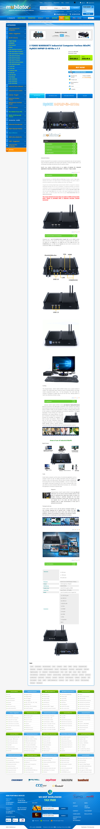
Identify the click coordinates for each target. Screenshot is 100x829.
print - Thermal (82, 746)
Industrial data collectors (32, 712)
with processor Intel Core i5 (66, 744)
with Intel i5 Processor (14, 58)
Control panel (68, 755)
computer (59, 666)
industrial (45, 672)
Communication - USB (48, 717)
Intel (62, 672)
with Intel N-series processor (16, 62)
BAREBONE (11, 43)
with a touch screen (11, 706)
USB (67, 680)
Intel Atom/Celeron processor (85, 700)
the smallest (33, 680)
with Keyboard (46, 702)
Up (62, 35)
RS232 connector (47, 748)
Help (62, 2)
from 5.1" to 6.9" (29, 719)
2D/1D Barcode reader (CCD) (31, 746)
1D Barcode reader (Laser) (31, 743)
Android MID (63, 698)
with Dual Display (82, 760)
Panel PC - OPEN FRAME (84, 723)
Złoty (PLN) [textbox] (90, 18)
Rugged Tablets (29, 694)
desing (75, 666)
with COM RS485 (13, 83)
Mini (79, 672)
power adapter (66, 674)
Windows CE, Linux (29, 727)
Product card (74, 79)
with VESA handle (29, 768)
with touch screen (11, 746)
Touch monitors (82, 729)
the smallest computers (66, 737)
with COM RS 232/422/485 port (85, 766)
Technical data (53, 95)
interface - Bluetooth (83, 741)
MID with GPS (64, 700)
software (77, 677)
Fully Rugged (28, 700)
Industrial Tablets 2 (14, 734)
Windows (32, 683)
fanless (10, 47)
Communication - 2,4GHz (48, 721)
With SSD (63, 729)
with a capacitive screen (84, 708)
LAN (66, 672)
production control (65, 770)
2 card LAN (11, 66)
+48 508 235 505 (75, 14)
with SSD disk (12, 74)
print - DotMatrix (82, 744)
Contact (67, 2)
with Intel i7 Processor (14, 60)
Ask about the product (74, 76)
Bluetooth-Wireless (47, 744)
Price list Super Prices (57, 820)
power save (74, 674)
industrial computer (54, 672)
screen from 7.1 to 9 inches (13, 721)
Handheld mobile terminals (14, 755)
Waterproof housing (65, 760)
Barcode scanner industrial (50, 712)
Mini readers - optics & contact (50, 734)
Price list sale (44, 820)
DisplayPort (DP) (82, 666)
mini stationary (34, 674)
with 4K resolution (11, 700)
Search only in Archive (46, 11)
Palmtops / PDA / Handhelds (31, 706)
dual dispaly (12, 77)
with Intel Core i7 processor (84, 706)
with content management (31, 764)
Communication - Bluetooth (49, 715)
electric (56, 669)
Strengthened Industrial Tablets (50, 755)
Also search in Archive (59, 11)
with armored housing (48, 758)
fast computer (63, 669)
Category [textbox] (56, 8)
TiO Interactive (90, 827)
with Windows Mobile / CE (13, 768)
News (41, 2)
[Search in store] (75, 8)
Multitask (45, 772)
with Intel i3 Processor (14, 55)
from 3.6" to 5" (28, 717)
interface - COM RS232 (83, 743)
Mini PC (84, 672)
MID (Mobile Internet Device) (68, 691)
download (32, 669)
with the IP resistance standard (50, 708)
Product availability (87, 75)
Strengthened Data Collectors (13, 762)
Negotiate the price (80, 72)
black (54, 666)
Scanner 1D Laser (47, 737)
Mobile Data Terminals (30, 750)
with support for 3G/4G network (85, 770)
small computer (69, 677)
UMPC (44, 680)
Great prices (22, 18)
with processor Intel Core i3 (66, 743)
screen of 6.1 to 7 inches (12, 719)
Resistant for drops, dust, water (50, 768)
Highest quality (34, 672)
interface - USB (82, 739)
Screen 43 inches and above (31, 760)
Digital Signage (12, 41)
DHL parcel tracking (47, 806)
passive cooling (57, 674)
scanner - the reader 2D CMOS (50, 729)
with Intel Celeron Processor (16, 51)
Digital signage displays (32, 755)
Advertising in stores (30, 772)
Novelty (41, 18)
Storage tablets (47, 766)
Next (67, 35)
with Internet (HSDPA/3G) (66, 694)
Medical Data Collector (12, 758)
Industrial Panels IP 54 (83, 725)
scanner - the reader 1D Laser (49, 723)
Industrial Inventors (11, 766)
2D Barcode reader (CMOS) (31, 748)
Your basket (88, 811)
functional (71, 669)
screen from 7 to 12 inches (84, 715)
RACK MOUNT (12, 45)
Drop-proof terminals (12, 770)
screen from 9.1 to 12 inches (13, 723)
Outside (9, 696)
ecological (39, 669)
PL (74, 18)
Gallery (85, 95)
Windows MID (64, 696)
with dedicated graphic (14, 64)
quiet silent (41, 677)
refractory (48, 677)
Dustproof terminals (12, 772)
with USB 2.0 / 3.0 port (83, 768)
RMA (61, 18)
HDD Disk (86, 669)
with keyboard (64, 704)
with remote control (65, 739)
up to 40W (63, 715)
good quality (79, 669)
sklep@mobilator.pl (60, 14)
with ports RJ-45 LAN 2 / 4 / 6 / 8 (85, 758)
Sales (48, 18)
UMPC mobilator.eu (52, 680)
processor (88, 674)
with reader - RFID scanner (13, 739)
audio (31, 666)
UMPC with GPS (47, 700)
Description (37, 95)
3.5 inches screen (29, 715)
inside (9, 694)
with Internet (46, 694)
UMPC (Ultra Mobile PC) (50, 691)
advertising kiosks (11, 698)
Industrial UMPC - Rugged (49, 706)
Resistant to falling (47, 760)
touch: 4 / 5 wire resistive (84, 696)
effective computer (48, 669)
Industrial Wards (14, 691)
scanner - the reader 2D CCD (49, 727)
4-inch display (10, 715)
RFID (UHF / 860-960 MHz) (31, 741)
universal (61, 680)
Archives (55, 18)
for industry (28, 766)
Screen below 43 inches (30, 758)
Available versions (69, 95)
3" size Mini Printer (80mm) (84, 750)
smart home (63, 766)
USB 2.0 (71, 680)
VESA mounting (84, 680)
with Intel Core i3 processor (84, 702)
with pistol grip (10, 760)
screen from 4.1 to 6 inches (13, 717)
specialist (83, 677)
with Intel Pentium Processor (16, 53)
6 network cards (13, 70)
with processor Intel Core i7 (66, 746)
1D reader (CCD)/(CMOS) (30, 744)
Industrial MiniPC (85, 755)
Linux (74, 672)
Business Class (46, 704)
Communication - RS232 (48, 719)
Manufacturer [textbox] (65, 8)
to (75, 11)
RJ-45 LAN (61, 677)
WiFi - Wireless (46, 746)
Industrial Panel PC (86, 691)
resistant (55, 677)
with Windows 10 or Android (49, 770)
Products (11, 18)
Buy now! (80, 67)
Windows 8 (39, 683)
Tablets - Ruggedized (14, 712)
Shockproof (46, 764)
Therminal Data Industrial (32, 734)
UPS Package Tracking (47, 813)
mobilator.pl (42, 674)
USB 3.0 (77, 680)
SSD (89, 677)
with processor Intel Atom (66, 741)
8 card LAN (11, 72)
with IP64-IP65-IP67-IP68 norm (31, 770)
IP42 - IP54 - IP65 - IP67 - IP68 (31, 702)
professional (33, 677)
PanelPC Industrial (29, 708)
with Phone (63, 702)
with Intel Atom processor (66, 719)
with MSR (9, 744)
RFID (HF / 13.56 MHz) (30, 737)
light (70, 672)
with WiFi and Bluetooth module (85, 772)
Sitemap (75, 806)
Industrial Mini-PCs (68, 712)
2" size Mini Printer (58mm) (84, 748)
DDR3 (65, 666)
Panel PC (81, 721)
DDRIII (70, 666)
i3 (40, 672)
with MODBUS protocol (65, 772)
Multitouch (28, 762)
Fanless (62, 727)
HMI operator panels (65, 758)
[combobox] (56, 7)
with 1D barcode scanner (13, 741)
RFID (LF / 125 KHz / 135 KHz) (31, 739)
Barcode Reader (46, 666)
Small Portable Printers (86, 734)
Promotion (32, 18)
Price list (35, 820)
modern (49, 674)
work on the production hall (66, 768)
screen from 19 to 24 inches (84, 719)
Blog (67, 18)
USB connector (46, 750)
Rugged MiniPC (29, 696)
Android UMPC (46, 698)
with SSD (63, 750)
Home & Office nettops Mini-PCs (68, 734)
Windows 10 (10, 729)
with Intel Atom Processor (15, 49)
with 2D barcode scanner (13, 743)
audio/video (38, 666)
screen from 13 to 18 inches (84, 717)
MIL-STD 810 (28, 704)
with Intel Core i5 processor (84, 704)
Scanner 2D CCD (47, 741)
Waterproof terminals (12, 764)
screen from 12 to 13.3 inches (13, 725)
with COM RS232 (13, 79)
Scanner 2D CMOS (47, 743)
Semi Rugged (28, 698)
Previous (55, 35)
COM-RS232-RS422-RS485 (13, 748)
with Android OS (82, 762)
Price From (69, 11)
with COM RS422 (13, 81)
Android (9, 702)
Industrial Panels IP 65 (83, 727)
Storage (88, 13)
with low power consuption (66, 764)
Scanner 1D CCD (47, 739)
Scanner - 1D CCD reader (48, 725)
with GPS (9, 750)
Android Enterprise (29, 729)
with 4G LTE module (65, 706)
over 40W (63, 717)
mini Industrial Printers (83, 737)
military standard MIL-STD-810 (50, 762)
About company (48, 2)
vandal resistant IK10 (12, 708)
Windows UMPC (47, 696)
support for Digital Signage (84, 764)
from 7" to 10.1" (29, 721)
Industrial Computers (32, 691)
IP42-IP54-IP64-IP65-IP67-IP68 (13, 737)
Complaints (76, 814)
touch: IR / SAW (82, 698)
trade (39, 680)
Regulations (56, 2)
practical (81, 674)
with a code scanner (65, 708)
